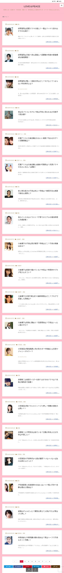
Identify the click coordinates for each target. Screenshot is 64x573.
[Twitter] (8, 566)
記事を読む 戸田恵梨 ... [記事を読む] (52, 498)
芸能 (18, 24)
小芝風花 (20, 344)
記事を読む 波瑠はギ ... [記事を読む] (52, 524)
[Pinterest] (27, 566)
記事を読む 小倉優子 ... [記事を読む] (52, 256)
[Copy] (55, 566)
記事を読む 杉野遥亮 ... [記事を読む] (52, 41)
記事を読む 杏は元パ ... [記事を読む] (52, 125)
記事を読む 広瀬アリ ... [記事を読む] (52, 151)
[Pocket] (46, 566)
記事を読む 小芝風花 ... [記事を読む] (52, 366)
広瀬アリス (20, 134)
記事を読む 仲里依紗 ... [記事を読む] (52, 550)
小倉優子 (18, 239)
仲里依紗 (19, 533)
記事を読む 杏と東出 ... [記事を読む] (52, 204)
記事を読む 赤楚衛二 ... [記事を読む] (52, 393)
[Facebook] (18, 566)
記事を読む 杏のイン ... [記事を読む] (52, 230)
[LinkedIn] (36, 566)
